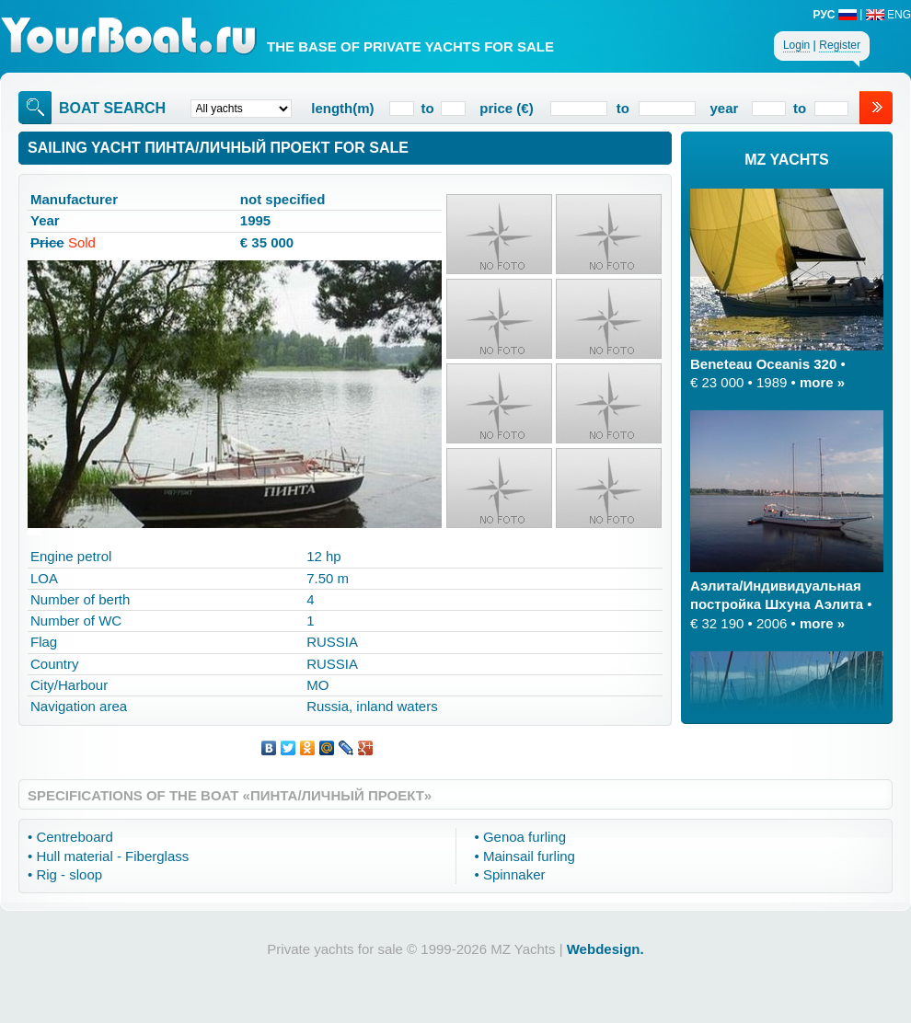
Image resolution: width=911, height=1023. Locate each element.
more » (822, 382)
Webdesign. (605, 949)
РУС (835, 14)
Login (796, 45)
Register (839, 45)
